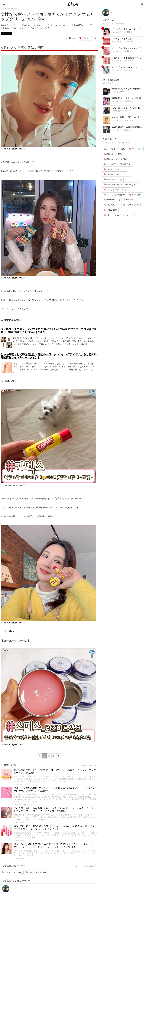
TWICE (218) (110, 210)
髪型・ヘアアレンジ (93, 988)
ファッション (90, 980)
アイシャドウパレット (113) (116, 174)
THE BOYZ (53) (111, 205)
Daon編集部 (117, 111)
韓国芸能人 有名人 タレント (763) (120, 185)
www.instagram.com (13, 149)
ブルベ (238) (135, 149)
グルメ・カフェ (91, 996)
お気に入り (85, 38)
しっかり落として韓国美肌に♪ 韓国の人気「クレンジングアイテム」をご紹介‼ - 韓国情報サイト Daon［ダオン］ (49, 356)
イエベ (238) (110, 164)
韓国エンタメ (90, 973)
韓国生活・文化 (91, 1011)
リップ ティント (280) (37, 873)
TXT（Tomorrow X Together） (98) (119, 215)
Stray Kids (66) (131, 200)
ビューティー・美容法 (94, 992)
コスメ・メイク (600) (12, 873)
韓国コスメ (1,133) (113, 154)
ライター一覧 (116, 988)
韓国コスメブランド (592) (115, 159)
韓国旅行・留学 (91, 976)
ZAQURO (17, 805)
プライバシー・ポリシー (121, 980)
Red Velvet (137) (112, 200)
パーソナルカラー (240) (115, 149)
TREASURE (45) (131, 205)
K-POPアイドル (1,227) (114, 169)
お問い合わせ (116, 984)
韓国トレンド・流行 (93, 1004)
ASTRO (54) (122, 190)
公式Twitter (115, 1000)
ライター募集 (116, 992)
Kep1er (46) (135, 195)
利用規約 (114, 976)
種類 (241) (125, 164)
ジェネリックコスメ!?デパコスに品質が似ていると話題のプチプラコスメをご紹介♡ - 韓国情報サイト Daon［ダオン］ (49, 331)
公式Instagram (116, 996)
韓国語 (88, 1007)
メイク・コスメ (91, 984)
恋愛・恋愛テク (91, 1000)
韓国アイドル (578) (113, 179)
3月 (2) (108, 190)
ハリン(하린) (117, 32)
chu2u (114, 92)
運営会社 (114, 973)
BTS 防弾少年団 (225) (114, 195)
